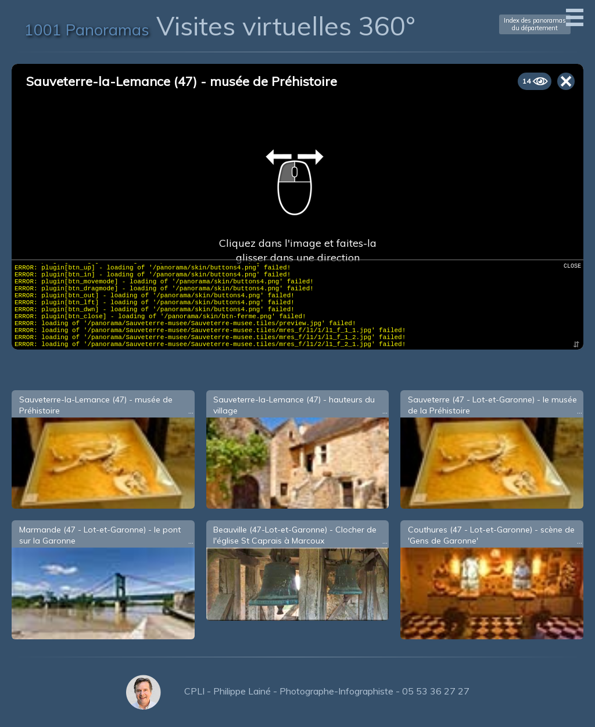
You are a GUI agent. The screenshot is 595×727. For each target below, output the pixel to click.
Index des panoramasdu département (535, 24)
